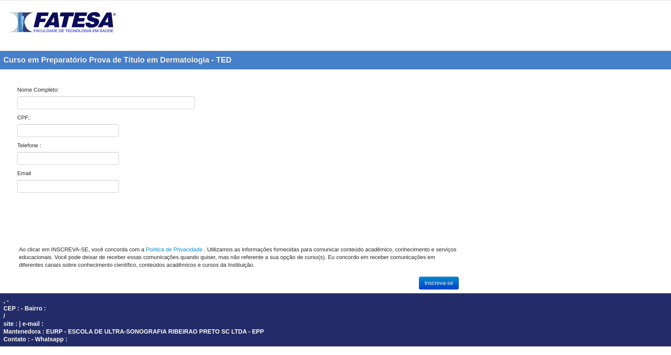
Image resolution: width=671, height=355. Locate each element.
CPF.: (24, 117)
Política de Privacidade (175, 249)
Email (24, 173)
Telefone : (29, 145)
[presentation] (82, 221)
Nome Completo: (38, 90)
